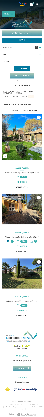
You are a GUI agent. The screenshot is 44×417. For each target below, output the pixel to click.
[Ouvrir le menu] (8, 14)
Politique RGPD (37, 407)
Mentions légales (12, 407)
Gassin (15, 96)
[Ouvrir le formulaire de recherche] (22, 68)
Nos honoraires (16, 404)
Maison (24, 96)
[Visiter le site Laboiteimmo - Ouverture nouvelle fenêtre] (26, 414)
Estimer (22, 40)
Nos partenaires (32, 404)
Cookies (24, 409)
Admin (25, 407)
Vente (6, 96)
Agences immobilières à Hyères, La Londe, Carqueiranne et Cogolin (18, 92)
